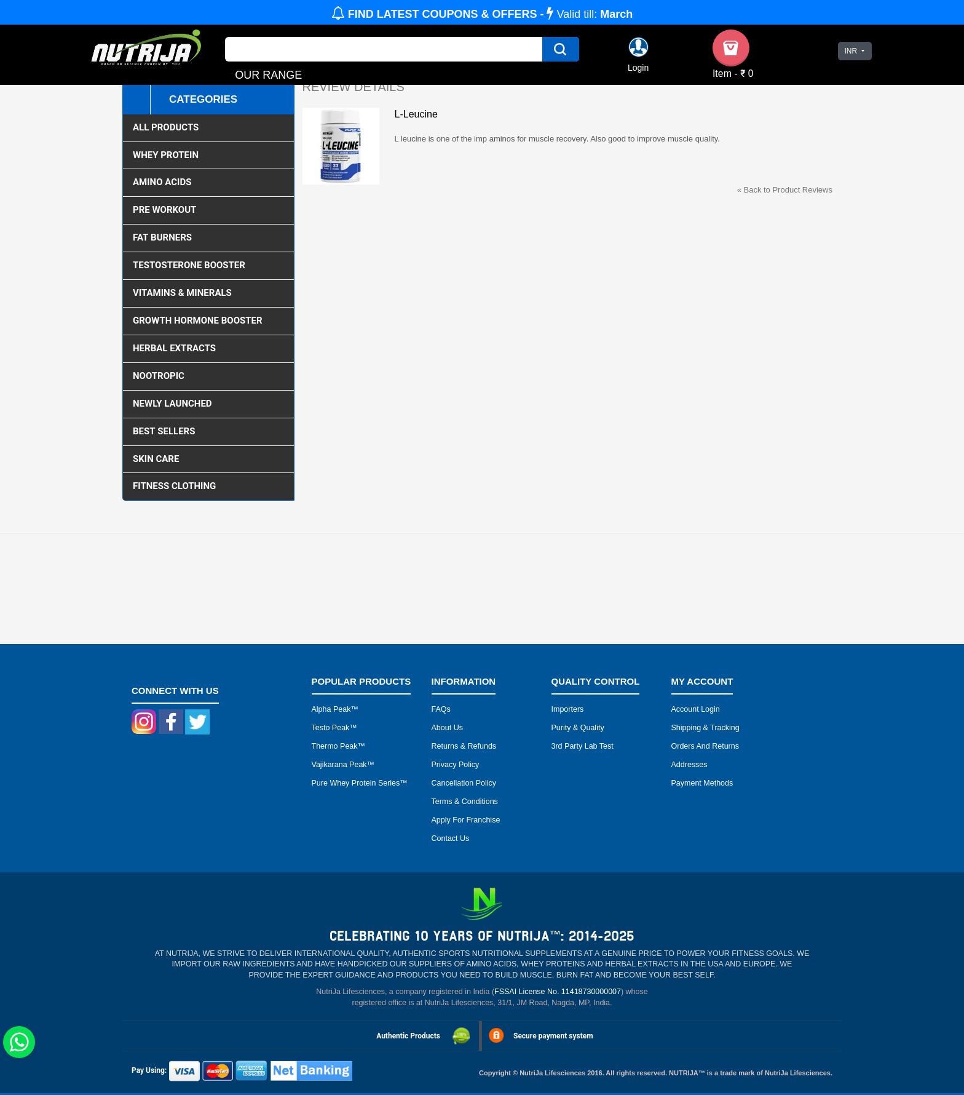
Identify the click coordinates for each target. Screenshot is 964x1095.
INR (850, 51)
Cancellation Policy (464, 783)
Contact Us (451, 838)
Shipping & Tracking (705, 727)
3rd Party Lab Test (582, 746)
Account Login (695, 709)
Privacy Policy (456, 764)
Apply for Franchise (466, 820)
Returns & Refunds (464, 746)
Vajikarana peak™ (343, 764)
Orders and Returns (705, 746)
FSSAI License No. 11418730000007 (557, 991)
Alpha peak (331, 709)
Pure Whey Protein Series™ (360, 783)
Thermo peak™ (339, 746)
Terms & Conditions (465, 801)
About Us (447, 727)
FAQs (441, 709)
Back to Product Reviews (784, 189)
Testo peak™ (334, 727)
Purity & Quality (577, 727)
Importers (567, 709)
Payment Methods (702, 783)
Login (638, 68)
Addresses (689, 764)
